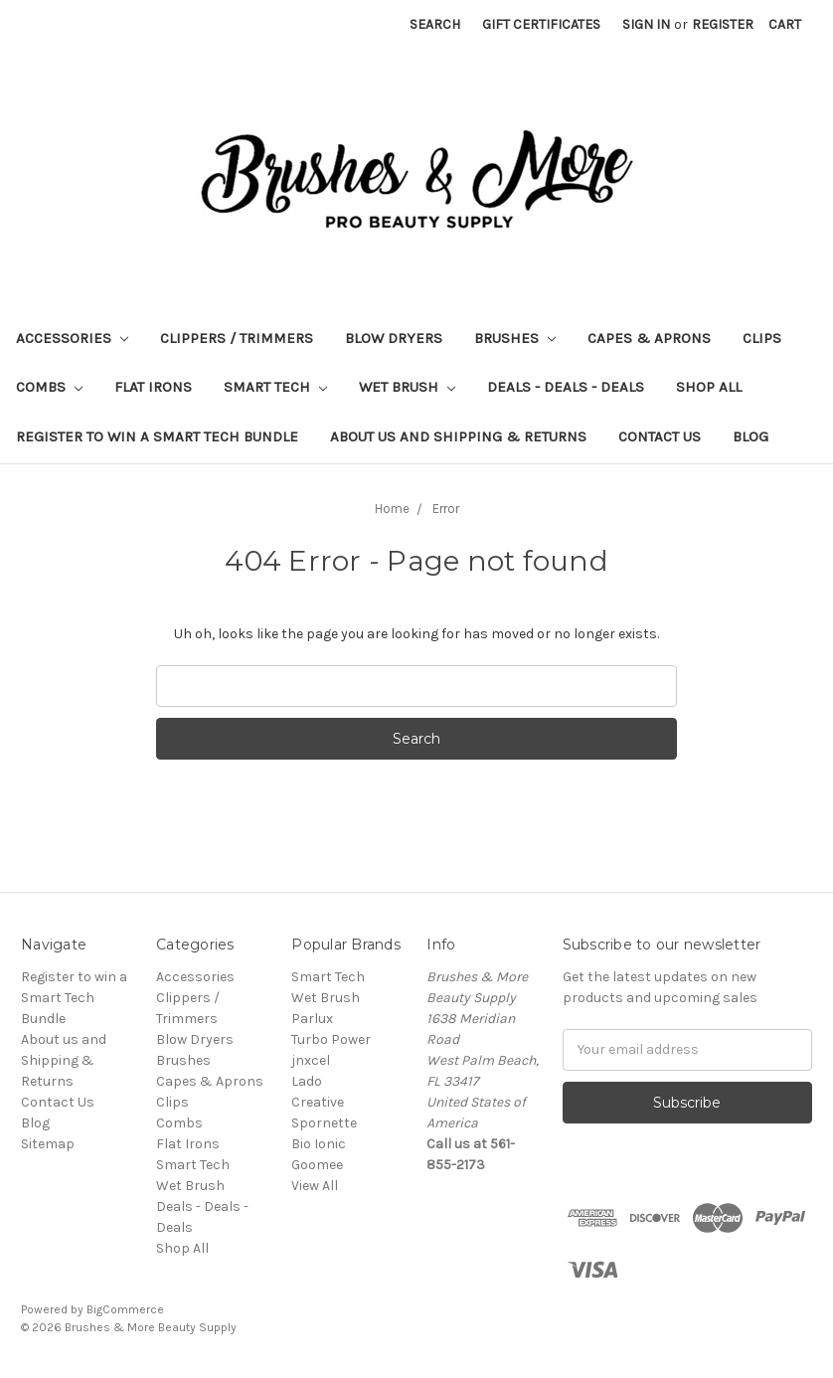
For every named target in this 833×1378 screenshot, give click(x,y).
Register (722, 24)
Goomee (317, 1164)
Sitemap (48, 1143)
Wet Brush (407, 387)
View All (314, 1185)
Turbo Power (331, 1039)
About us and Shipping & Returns (458, 436)
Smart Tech (275, 387)
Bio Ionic (318, 1143)
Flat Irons (153, 387)
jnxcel (310, 1060)
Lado (306, 1081)
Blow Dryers (393, 338)
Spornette (324, 1123)
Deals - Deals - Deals (565, 387)
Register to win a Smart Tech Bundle (157, 436)
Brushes (515, 338)
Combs (49, 387)
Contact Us (659, 436)
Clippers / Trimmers (236, 338)
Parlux (312, 1018)
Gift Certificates (541, 24)
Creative (317, 1102)
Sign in (646, 24)
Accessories (72, 338)
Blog (750, 436)
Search (435, 24)
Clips (762, 338)
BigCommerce (125, 1309)
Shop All (709, 387)
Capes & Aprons (649, 338)
